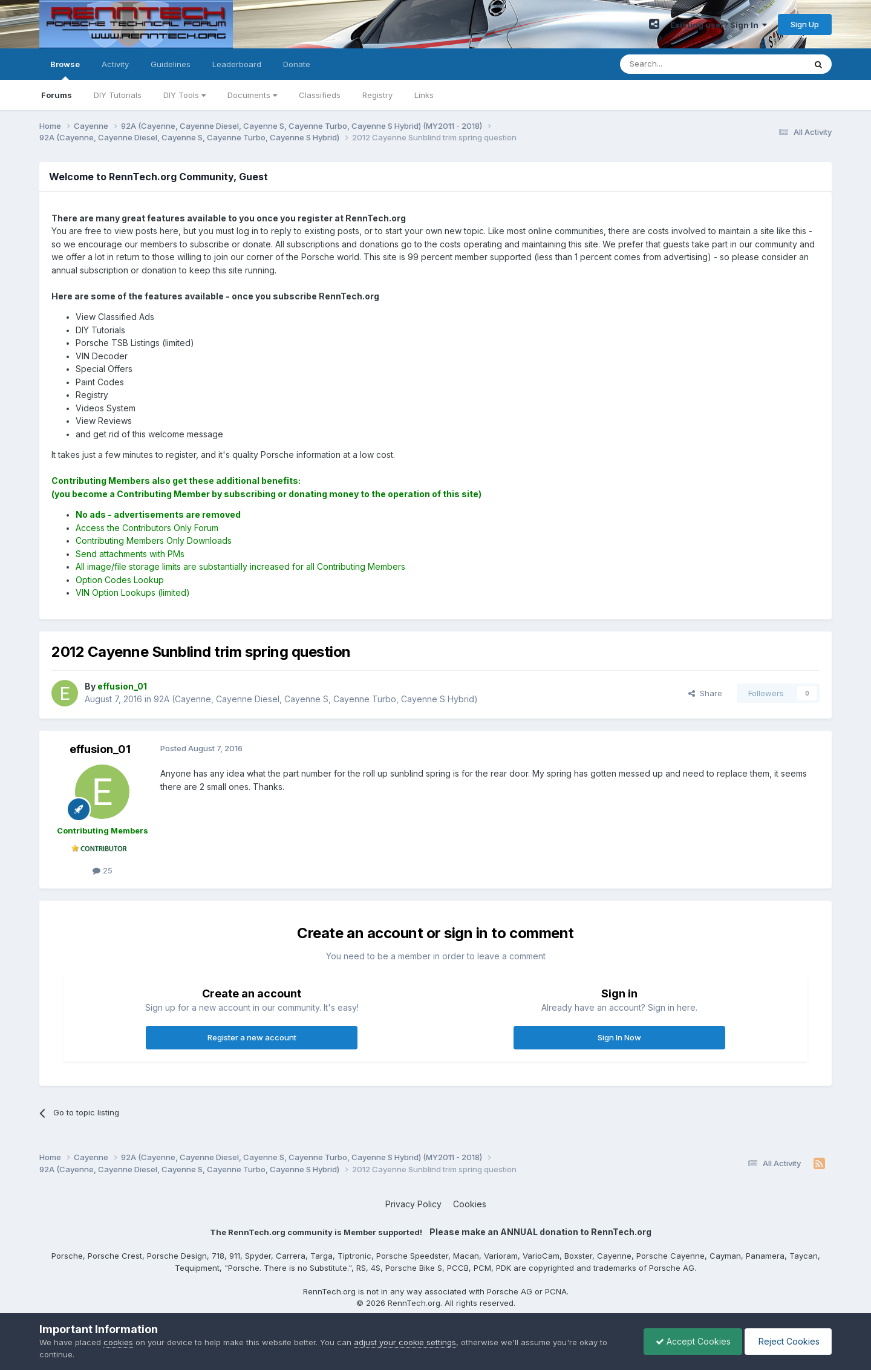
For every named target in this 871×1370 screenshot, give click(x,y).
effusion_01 (100, 749)
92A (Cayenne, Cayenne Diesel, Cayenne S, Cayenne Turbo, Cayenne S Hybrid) (316, 699)
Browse (65, 69)
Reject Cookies (787, 1341)
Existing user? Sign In (718, 25)
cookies (118, 1342)
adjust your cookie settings (405, 1342)
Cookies (469, 1204)
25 (103, 870)
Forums (56, 95)
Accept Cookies (690, 1341)
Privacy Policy (413, 1204)
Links (424, 95)
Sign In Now (619, 1037)
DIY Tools (184, 95)
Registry (377, 95)
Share (705, 693)
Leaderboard (236, 64)
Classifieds (320, 95)
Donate (296, 64)
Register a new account (251, 1037)
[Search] (681, 64)
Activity (115, 64)
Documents (252, 95)
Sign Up (805, 24)
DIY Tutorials (118, 95)
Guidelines (171, 64)
